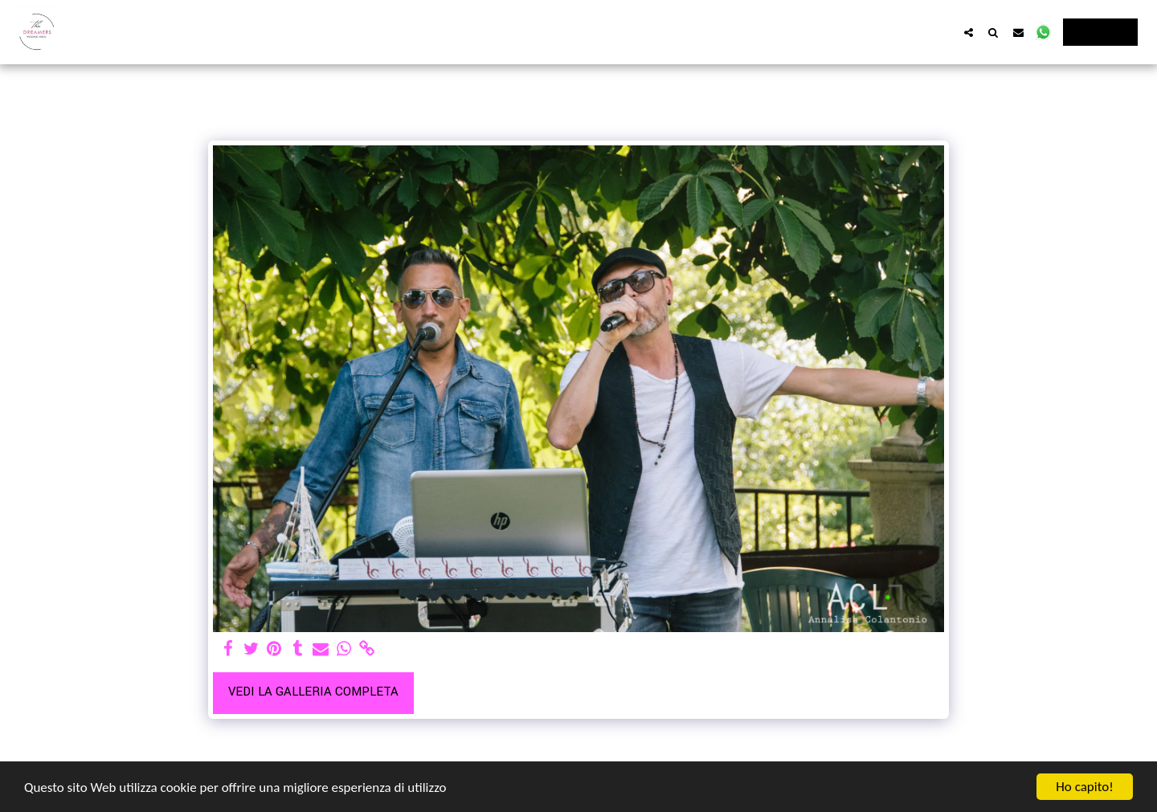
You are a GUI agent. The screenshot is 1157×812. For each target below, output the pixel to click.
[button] (968, 32)
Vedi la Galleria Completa (313, 691)
